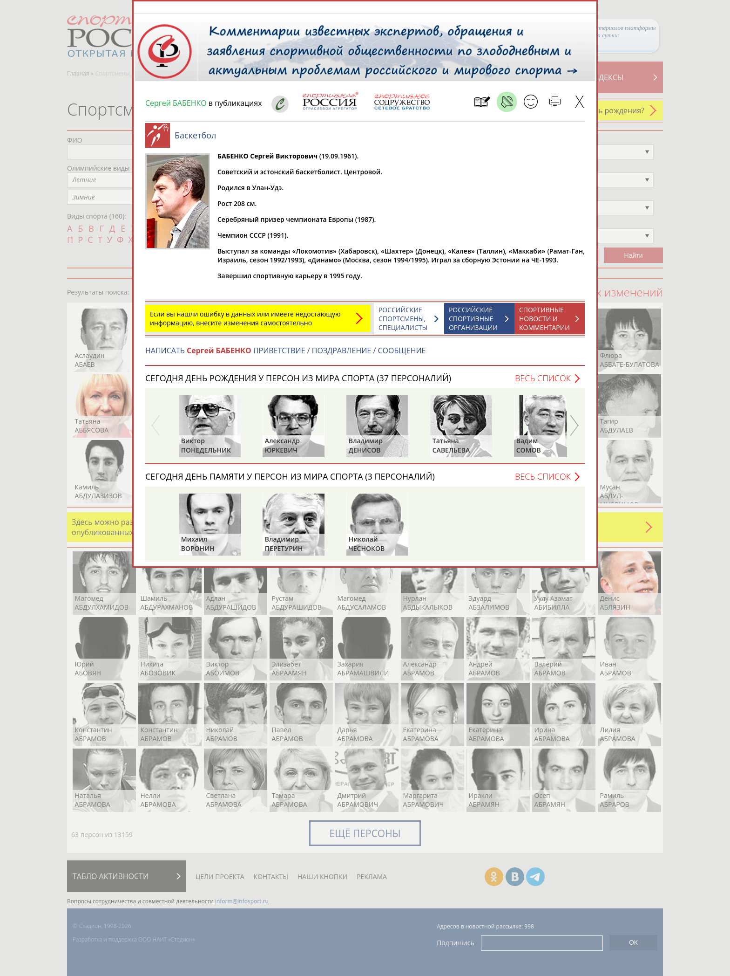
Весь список (543, 382)
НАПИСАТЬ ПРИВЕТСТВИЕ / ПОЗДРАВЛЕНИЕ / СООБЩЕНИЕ (285, 355)
